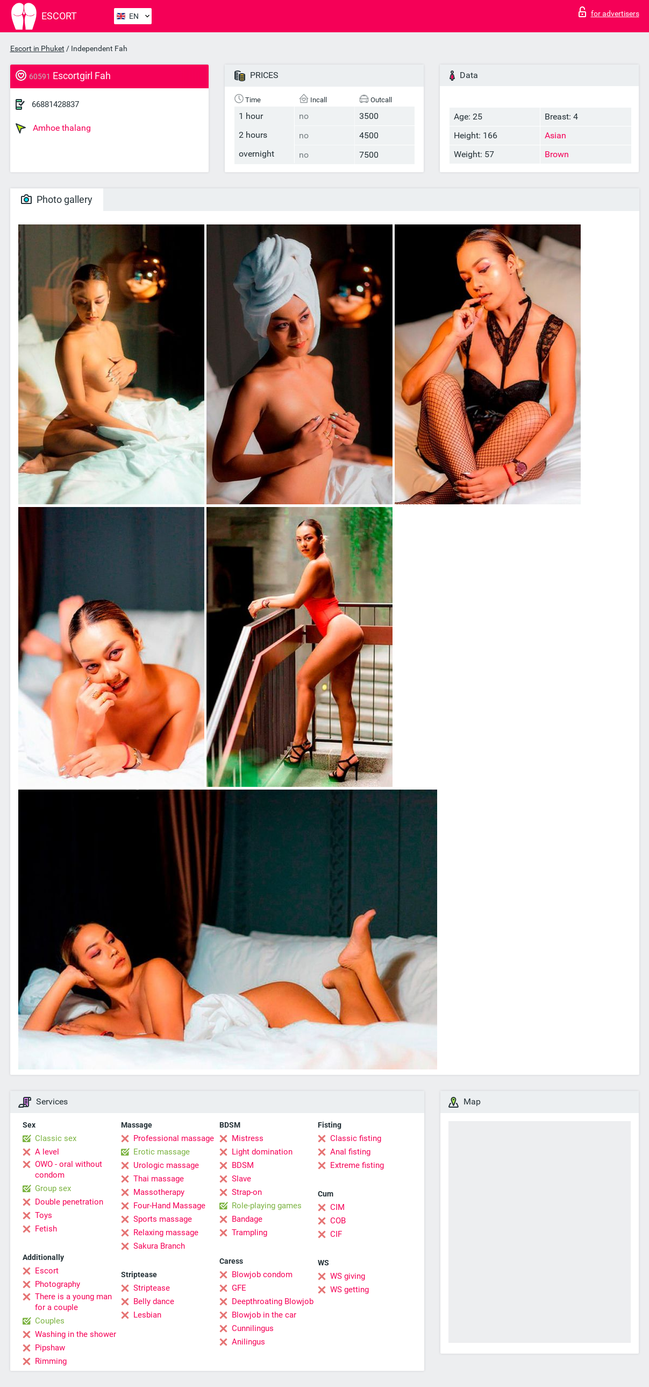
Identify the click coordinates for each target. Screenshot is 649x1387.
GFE (239, 1288)
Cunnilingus (253, 1328)
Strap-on (247, 1192)
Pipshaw (50, 1348)
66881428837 (55, 104)
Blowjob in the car (264, 1315)
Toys (43, 1215)
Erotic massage (161, 1152)
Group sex (53, 1188)
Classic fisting (355, 1138)
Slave (241, 1179)
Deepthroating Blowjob (272, 1301)
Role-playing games (267, 1205)
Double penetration (69, 1202)
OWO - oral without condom (68, 1169)
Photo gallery (56, 199)
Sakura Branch (159, 1246)
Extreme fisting (357, 1165)
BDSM (243, 1165)
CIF (336, 1234)
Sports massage (162, 1219)
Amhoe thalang (53, 128)
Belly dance (153, 1301)
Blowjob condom (262, 1274)
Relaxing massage (165, 1232)
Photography (57, 1284)
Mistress (247, 1138)
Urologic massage (166, 1165)
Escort (47, 1271)
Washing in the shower (75, 1334)
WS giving (347, 1276)
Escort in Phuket (37, 48)
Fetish (46, 1229)
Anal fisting (350, 1152)
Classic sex (55, 1138)
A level (47, 1152)
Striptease (151, 1288)
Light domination (262, 1152)
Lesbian (147, 1315)
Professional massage (173, 1138)
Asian (555, 135)
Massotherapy (158, 1192)
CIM (337, 1207)
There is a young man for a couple (73, 1302)
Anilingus (248, 1342)
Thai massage (158, 1179)
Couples (50, 1321)
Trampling (249, 1232)
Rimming (51, 1361)
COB (338, 1221)
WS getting (349, 1289)
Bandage (247, 1219)
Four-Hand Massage (169, 1205)
